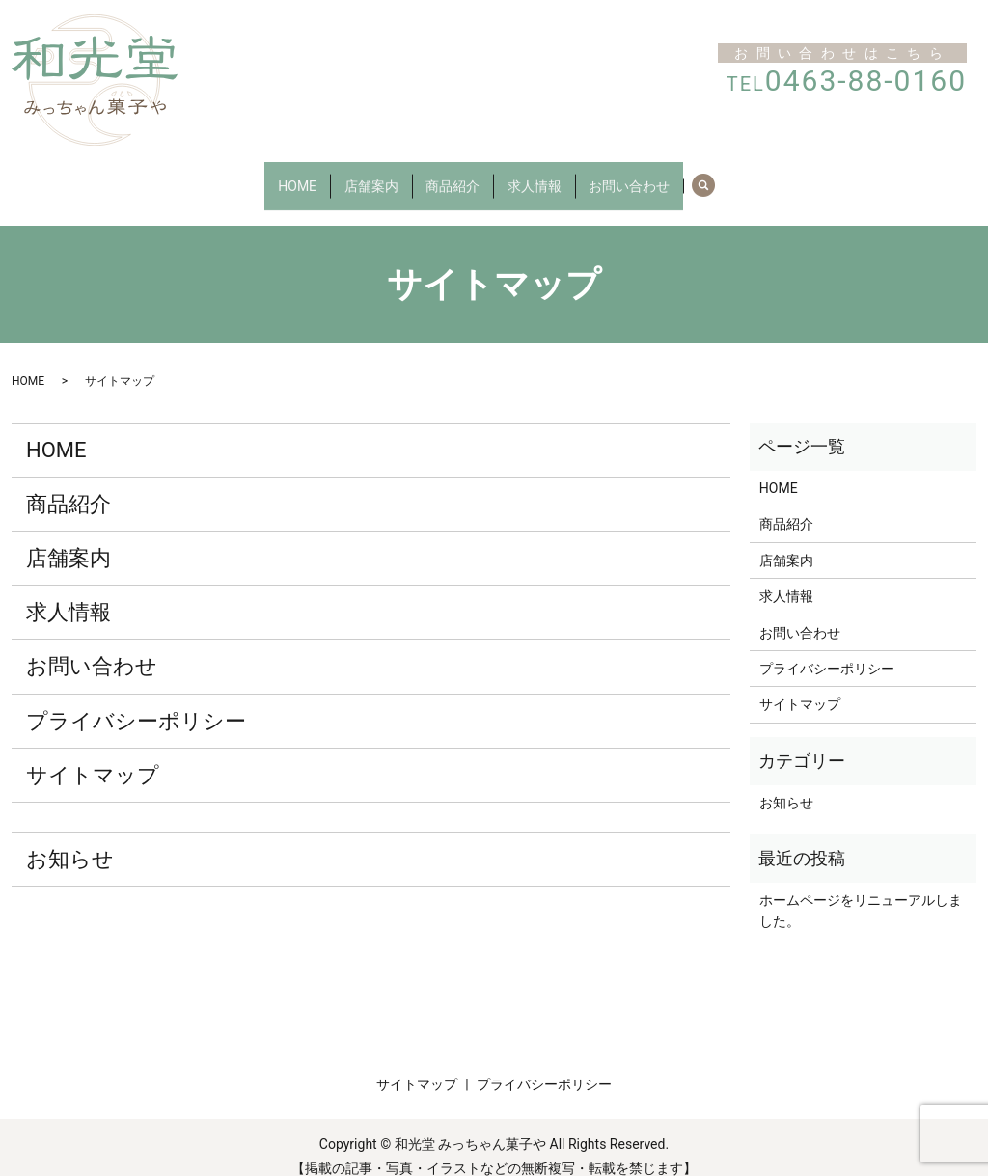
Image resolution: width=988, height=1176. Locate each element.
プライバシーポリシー (136, 702)
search (746, 176)
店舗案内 (358, 175)
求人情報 (547, 175)
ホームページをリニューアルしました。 (860, 892)
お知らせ (70, 841)
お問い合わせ (655, 175)
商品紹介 (452, 175)
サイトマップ (92, 757)
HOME (271, 175)
